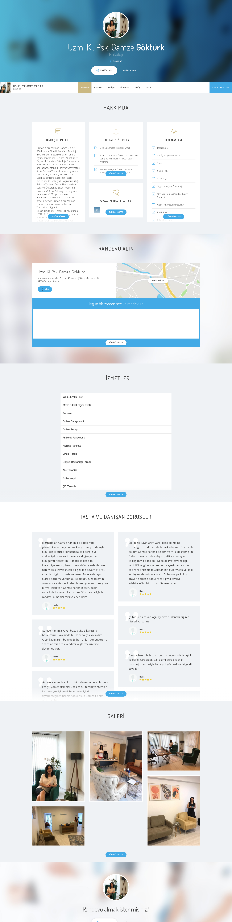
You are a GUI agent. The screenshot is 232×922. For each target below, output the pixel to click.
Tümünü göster (58, 216)
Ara (45, 289)
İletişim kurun (129, 70)
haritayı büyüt (158, 280)
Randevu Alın (220, 87)
